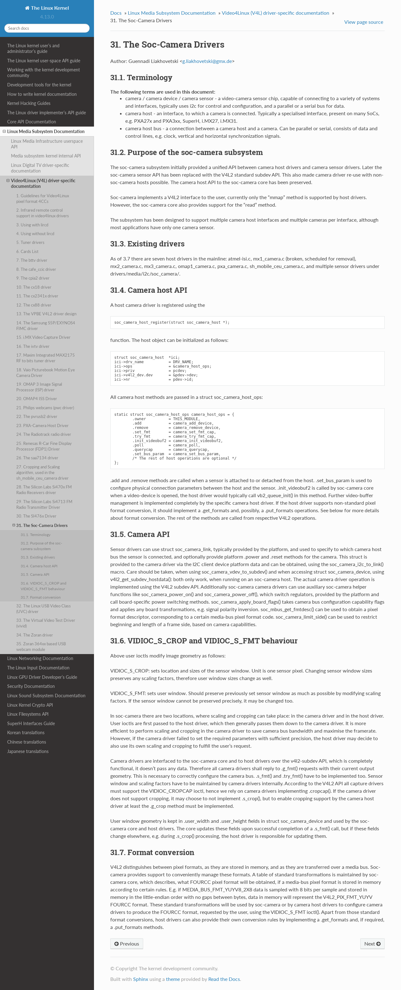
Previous (126, 943)
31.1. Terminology (35, 534)
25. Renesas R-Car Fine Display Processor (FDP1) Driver (44, 446)
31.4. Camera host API (39, 566)
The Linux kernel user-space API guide (43, 60)
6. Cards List (27, 251)
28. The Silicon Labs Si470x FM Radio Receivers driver (44, 489)
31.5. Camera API (35, 574)
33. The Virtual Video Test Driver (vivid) (45, 623)
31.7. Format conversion (41, 597)
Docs (116, 13)
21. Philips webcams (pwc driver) (45, 407)
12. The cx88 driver (33, 304)
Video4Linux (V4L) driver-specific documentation (41, 183)
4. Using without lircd (35, 233)
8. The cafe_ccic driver (36, 269)
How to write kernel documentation (42, 94)
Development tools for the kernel (39, 84)
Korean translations (25, 732)
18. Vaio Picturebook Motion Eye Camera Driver (45, 372)
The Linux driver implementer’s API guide (46, 112)
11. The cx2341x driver (37, 295)
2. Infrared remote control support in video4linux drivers (42, 213)
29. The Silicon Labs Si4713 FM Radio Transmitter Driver (44, 504)
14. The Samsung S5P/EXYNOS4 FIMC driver (45, 325)
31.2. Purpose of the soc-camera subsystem (41, 546)
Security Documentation (31, 686)
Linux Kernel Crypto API (30, 705)
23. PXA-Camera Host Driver (42, 425)
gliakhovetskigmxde (207, 61)
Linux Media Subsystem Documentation (44, 131)
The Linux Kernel (49, 8)
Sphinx (140, 979)
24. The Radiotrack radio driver (43, 434)
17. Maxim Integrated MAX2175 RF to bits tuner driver (45, 358)
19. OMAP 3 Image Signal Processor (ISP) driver (39, 387)
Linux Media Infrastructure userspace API (47, 143)
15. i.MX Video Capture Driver (43, 337)
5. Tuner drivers (30, 242)
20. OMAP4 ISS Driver (36, 398)
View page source (363, 22)
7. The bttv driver (31, 260)
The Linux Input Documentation (38, 667)
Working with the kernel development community (43, 72)
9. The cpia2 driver (32, 278)
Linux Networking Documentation (40, 658)
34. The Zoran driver (34, 634)
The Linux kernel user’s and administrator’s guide (33, 48)
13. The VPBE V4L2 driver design (46, 313)
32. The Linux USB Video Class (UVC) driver (43, 608)
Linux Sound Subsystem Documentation (46, 695)
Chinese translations (26, 742)
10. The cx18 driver (33, 287)
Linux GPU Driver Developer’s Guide (42, 677)
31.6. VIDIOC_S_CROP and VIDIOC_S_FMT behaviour (43, 586)
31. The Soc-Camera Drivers (40, 525)
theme (173, 979)
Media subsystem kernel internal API (46, 155)
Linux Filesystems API (28, 714)
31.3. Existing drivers (38, 557)
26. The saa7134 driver (37, 457)
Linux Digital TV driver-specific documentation (40, 167)
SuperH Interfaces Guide (31, 723)
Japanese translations (28, 751)
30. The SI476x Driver (36, 515)
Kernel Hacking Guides (28, 103)
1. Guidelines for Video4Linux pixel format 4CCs (42, 198)
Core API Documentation (31, 121)
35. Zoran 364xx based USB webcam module (41, 646)
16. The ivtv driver (32, 346)
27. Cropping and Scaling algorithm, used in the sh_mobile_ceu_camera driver (42, 472)
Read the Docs (224, 979)
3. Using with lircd (32, 224)
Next (372, 943)
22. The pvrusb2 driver (36, 416)
